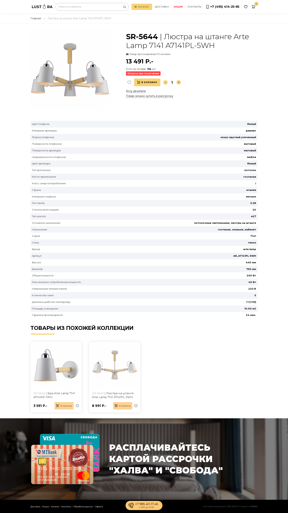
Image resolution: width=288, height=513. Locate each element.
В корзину (147, 82)
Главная (35, 18)
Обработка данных (83, 506)
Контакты (194, 6)
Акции (45, 506)
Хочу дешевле (136, 91)
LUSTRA (42, 6)
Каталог (141, 6)
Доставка (162, 6)
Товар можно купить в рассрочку (149, 96)
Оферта (99, 506)
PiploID (254, 506)
